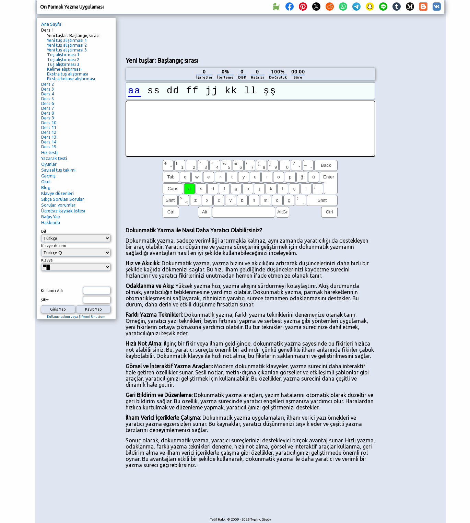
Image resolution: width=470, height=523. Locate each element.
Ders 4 (47, 93)
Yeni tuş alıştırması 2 (67, 45)
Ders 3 (47, 88)
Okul (45, 181)
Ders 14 (48, 141)
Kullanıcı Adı (52, 291)
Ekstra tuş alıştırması (67, 73)
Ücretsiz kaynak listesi (63, 210)
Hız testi (49, 152)
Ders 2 (47, 84)
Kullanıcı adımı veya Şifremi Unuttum (76, 316)
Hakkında (50, 222)
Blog (45, 187)
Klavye (47, 260)
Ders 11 (48, 127)
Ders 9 (47, 117)
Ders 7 (47, 108)
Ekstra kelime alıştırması (71, 78)
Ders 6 (47, 103)
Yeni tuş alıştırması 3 (67, 49)
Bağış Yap (50, 216)
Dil (43, 231)
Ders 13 (48, 137)
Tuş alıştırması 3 (63, 64)
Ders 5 (47, 98)
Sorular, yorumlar (58, 204)
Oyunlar (49, 164)
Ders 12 (48, 132)
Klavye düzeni (53, 246)
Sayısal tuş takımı (58, 169)
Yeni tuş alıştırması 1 (67, 40)
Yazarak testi (54, 158)
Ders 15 (48, 146)
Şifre (45, 300)
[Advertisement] (250, 34)
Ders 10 (48, 122)
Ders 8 (47, 113)
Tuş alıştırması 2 (63, 59)
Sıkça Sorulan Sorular (62, 199)
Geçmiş (48, 175)
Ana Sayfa (51, 24)
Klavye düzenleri (57, 193)
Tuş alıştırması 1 (63, 54)
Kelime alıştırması (64, 69)
